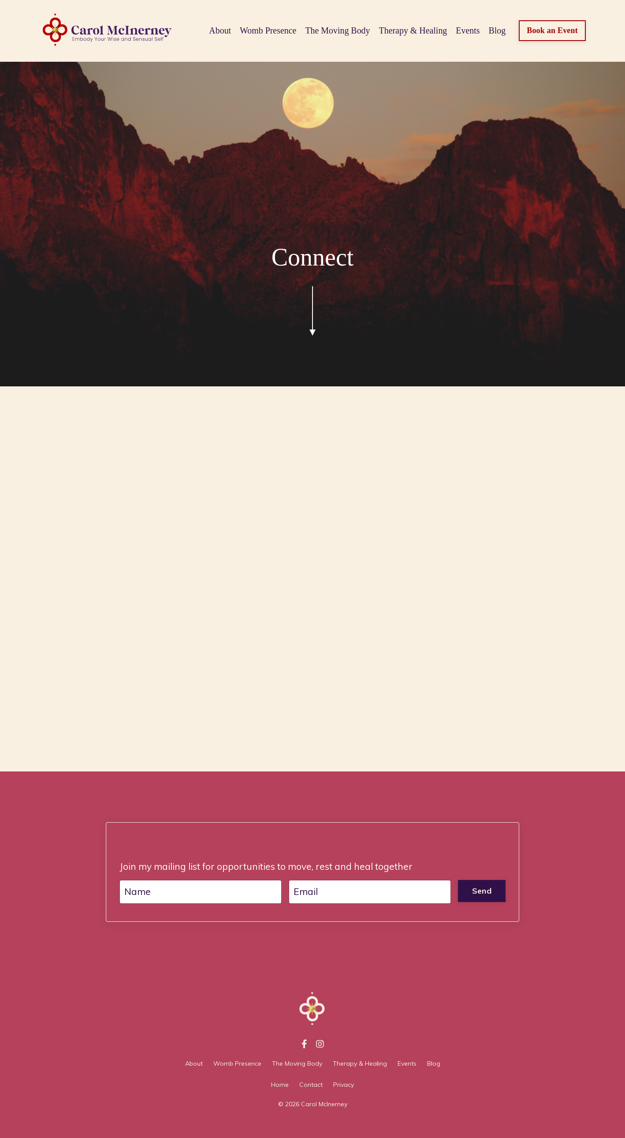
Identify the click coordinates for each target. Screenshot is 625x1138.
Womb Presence (266, 31)
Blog (497, 31)
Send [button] (481, 891)
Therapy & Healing (412, 31)
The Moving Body (336, 31)
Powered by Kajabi (313, 1116)
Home (280, 1085)
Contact (311, 1085)
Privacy (343, 1085)
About (219, 31)
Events (467, 31)
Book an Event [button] (552, 30)
